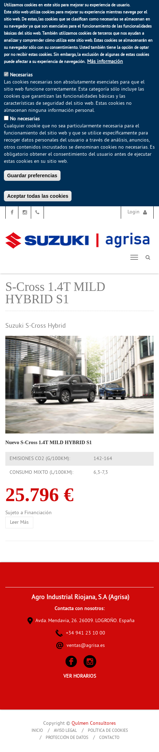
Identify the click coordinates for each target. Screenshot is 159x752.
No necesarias (25, 119)
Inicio (37, 731)
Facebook (12, 212)
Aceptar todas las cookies (37, 196)
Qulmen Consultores (94, 724)
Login (133, 212)
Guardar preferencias (32, 175)
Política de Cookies (108, 731)
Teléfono (37, 212)
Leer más (21, 522)
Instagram (24, 212)
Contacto (109, 738)
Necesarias (21, 75)
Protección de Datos (67, 738)
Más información (105, 62)
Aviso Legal (65, 731)
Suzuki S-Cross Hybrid (35, 326)
